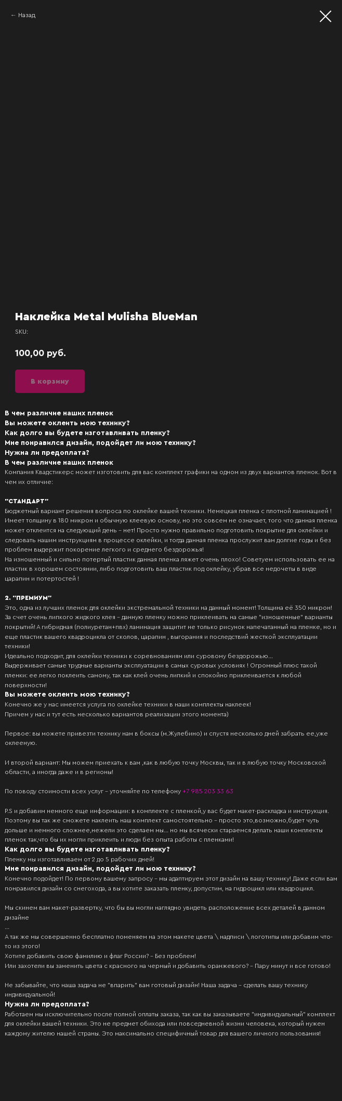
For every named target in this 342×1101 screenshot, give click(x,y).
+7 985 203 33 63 (207, 791)
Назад (26, 15)
